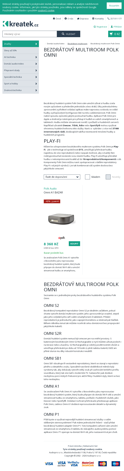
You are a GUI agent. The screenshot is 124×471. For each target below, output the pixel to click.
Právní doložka (75, 446)
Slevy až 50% (10, 50)
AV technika (20, 57)
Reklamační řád (90, 446)
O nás (69, 18)
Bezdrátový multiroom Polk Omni (19, 23)
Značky (20, 43)
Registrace (100, 26)
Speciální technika (20, 76)
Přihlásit (116, 26)
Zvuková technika (20, 90)
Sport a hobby (20, 83)
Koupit (74, 243)
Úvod (57, 18)
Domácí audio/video (20, 63)
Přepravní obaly (20, 70)
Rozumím (114, 5)
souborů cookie (46, 10)
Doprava (82, 18)
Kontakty (98, 18)
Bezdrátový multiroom (77, 43)
